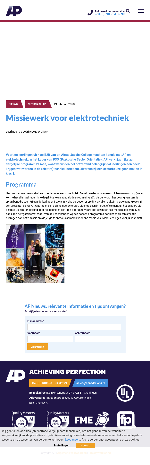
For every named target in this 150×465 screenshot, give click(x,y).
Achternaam (82, 333)
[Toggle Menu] (141, 11)
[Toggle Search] (128, 11)
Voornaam (33, 333)
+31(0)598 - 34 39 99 (110, 14)
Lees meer (72, 439)
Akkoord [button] (85, 445)
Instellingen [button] (61, 445)
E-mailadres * (35, 321)
